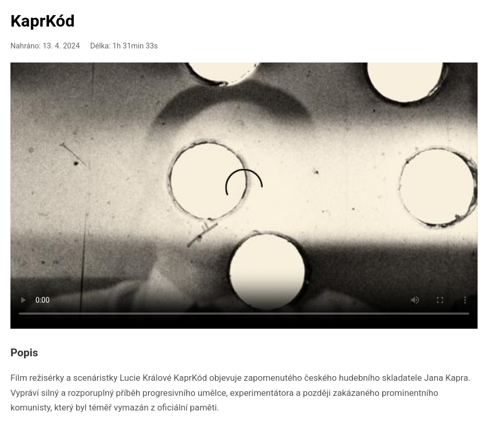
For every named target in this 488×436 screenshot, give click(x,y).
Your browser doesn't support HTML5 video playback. (244, 194)
